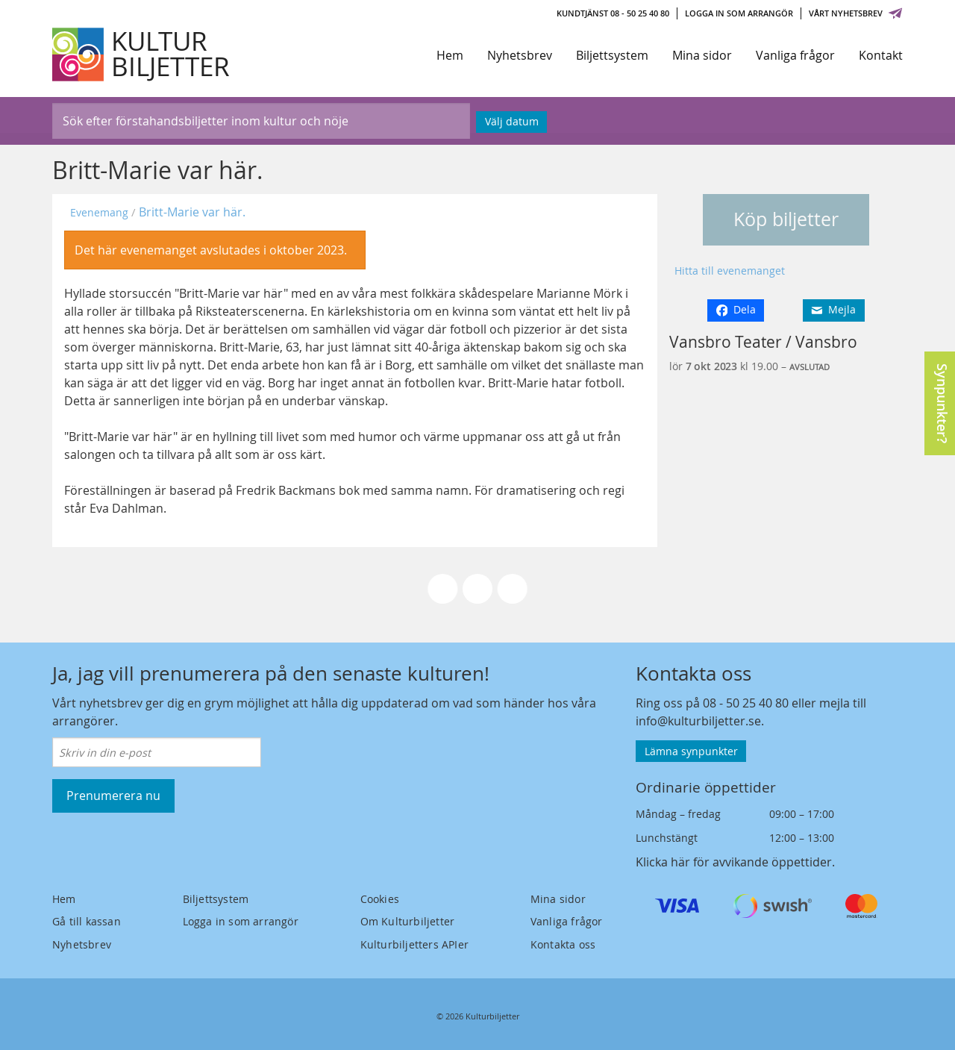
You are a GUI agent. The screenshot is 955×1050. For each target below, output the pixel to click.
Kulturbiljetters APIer (414, 944)
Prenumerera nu (113, 795)
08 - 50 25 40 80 (746, 703)
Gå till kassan (86, 921)
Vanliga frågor (795, 55)
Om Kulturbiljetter (407, 921)
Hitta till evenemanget (729, 270)
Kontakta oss (562, 944)
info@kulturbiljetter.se (698, 721)
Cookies (379, 899)
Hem (449, 55)
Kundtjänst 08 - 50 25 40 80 (613, 13)
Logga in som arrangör (739, 13)
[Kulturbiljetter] (141, 54)
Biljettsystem (612, 55)
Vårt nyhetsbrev (856, 13)
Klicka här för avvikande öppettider (734, 862)
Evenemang (99, 212)
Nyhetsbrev (519, 55)
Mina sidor (702, 55)
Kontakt (881, 55)
